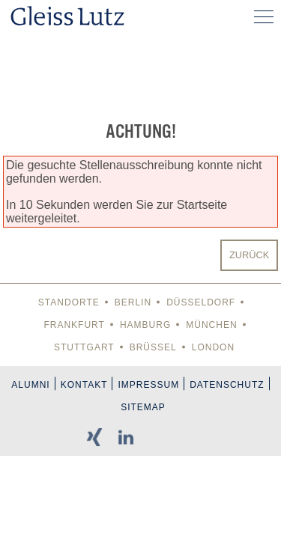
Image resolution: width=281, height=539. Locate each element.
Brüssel (153, 347)
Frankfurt (73, 325)
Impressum (148, 385)
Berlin (133, 302)
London (213, 347)
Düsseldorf (200, 302)
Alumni (30, 385)
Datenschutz (227, 385)
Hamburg (145, 325)
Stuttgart (84, 347)
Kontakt (84, 385)
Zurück (249, 255)
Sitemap (143, 407)
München (211, 325)
